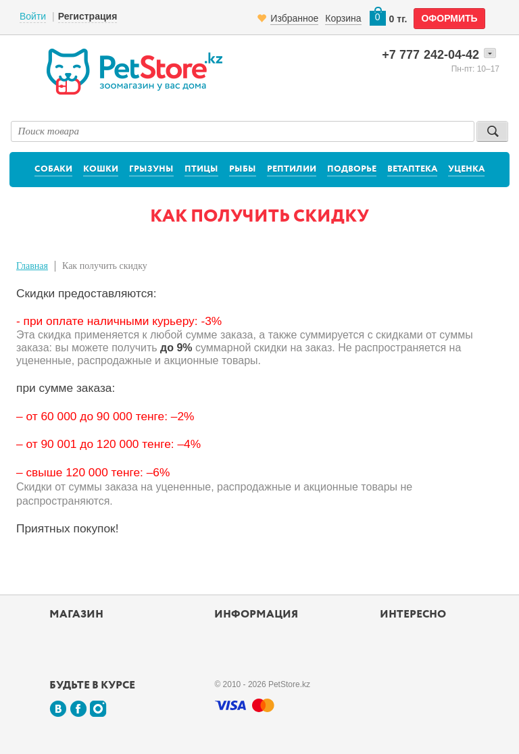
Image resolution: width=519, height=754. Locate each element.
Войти (33, 16)
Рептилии (291, 169)
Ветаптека (412, 169)
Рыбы (242, 169)
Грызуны (151, 169)
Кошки (100, 169)
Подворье (351, 169)
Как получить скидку (104, 266)
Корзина (343, 18)
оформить (449, 18)
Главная (32, 266)
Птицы (201, 169)
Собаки (53, 169)
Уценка (466, 169)
